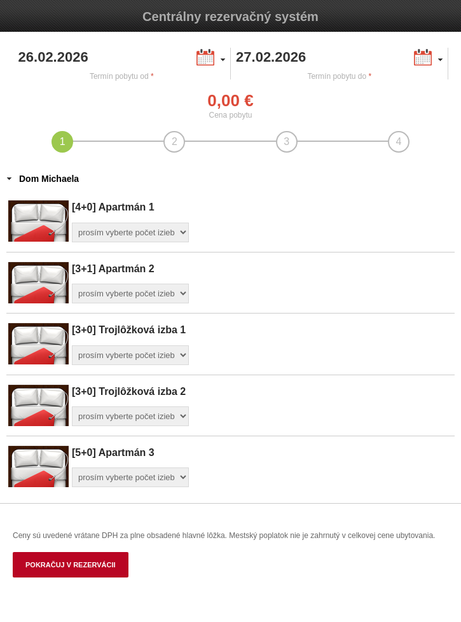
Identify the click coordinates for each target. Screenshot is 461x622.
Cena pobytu (230, 115)
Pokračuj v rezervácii (70, 565)
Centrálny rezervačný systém (230, 17)
